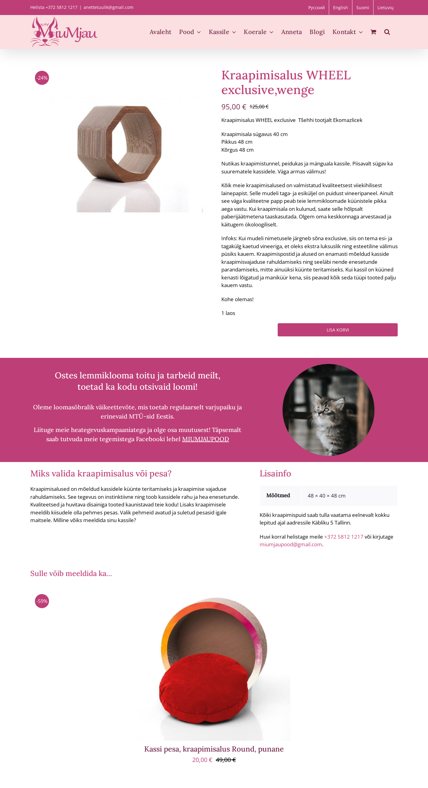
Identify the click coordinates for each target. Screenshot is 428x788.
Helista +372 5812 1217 (53, 7)
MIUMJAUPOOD (205, 439)
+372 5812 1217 (343, 536)
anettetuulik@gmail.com (108, 7)
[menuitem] (316, 7)
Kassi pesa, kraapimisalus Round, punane (214, 749)
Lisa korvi (338, 330)
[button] (387, 32)
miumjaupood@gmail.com (291, 544)
